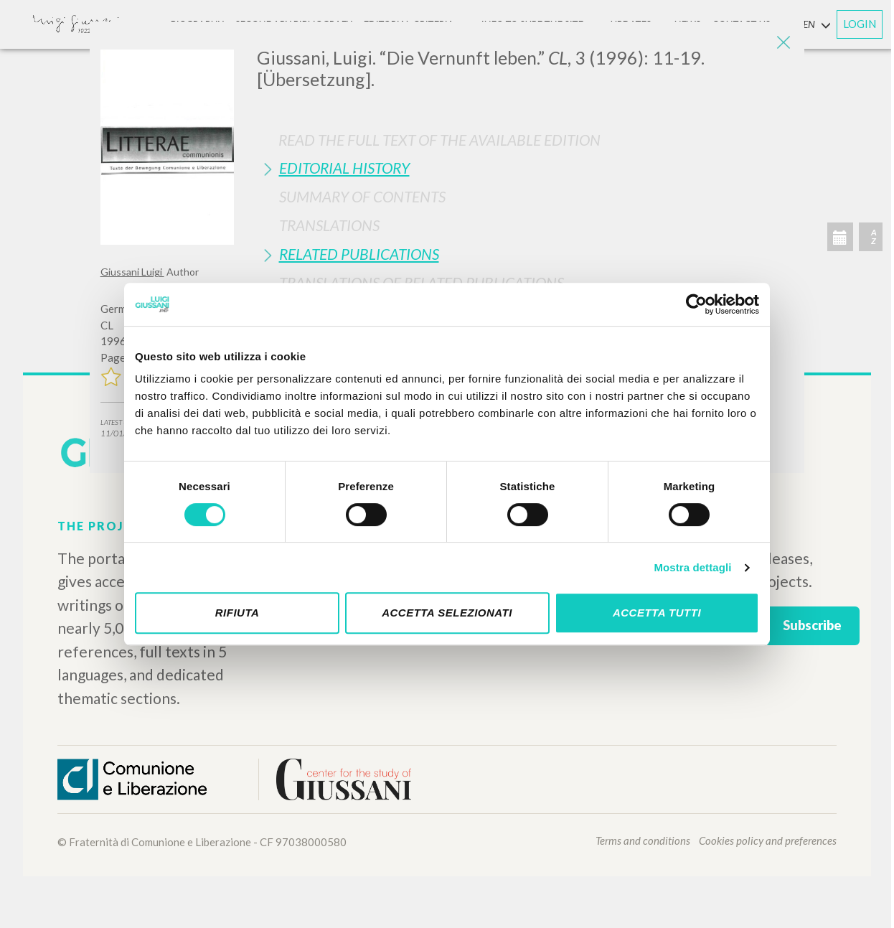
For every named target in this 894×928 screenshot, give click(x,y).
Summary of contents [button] (362, 196)
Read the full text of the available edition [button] (439, 139)
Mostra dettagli (692, 567)
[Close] (782, 43)
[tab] (526, 167)
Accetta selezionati (447, 612)
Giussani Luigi (132, 272)
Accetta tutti (657, 612)
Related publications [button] (359, 253)
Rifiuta (237, 612)
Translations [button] (329, 225)
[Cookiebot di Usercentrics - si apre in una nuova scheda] (696, 304)
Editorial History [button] (344, 167)
